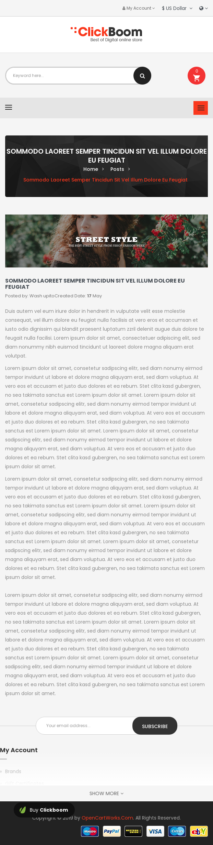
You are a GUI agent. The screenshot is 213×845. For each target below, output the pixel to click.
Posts (117, 169)
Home (90, 169)
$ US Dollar (177, 8)
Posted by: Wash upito (30, 296)
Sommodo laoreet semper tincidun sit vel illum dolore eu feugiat (105, 179)
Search (142, 76)
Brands (13, 771)
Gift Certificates (24, 783)
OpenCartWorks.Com (107, 817)
